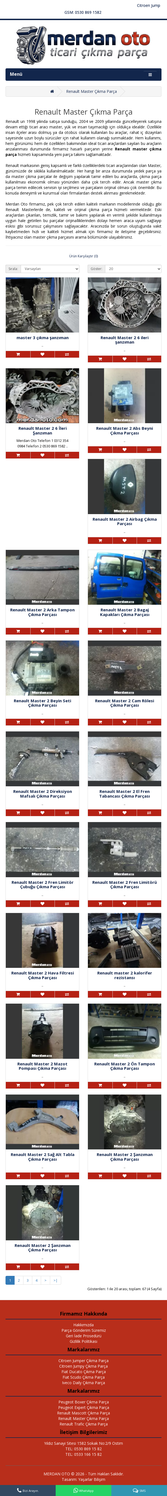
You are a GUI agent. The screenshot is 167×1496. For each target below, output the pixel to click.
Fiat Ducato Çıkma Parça (83, 1371)
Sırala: (13, 268)
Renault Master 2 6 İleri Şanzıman (42, 430)
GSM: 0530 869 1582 (82, 12)
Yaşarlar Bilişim (91, 1479)
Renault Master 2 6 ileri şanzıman (125, 340)
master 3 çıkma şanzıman (43, 337)
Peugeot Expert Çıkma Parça (83, 1407)
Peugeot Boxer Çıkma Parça (83, 1402)
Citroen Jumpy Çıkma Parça (83, 1366)
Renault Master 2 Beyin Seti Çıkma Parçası (42, 703)
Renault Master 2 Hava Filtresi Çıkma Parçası (42, 975)
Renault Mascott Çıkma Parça (83, 1413)
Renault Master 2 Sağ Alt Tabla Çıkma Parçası (42, 1157)
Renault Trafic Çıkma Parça (84, 1424)
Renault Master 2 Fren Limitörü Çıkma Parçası (124, 884)
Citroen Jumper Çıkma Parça (83, 1360)
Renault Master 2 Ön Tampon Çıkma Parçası (124, 1066)
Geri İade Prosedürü (83, 1335)
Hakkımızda (83, 1324)
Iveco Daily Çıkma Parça (83, 1382)
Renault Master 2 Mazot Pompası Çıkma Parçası (42, 1066)
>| (55, 1280)
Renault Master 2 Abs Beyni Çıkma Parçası (124, 430)
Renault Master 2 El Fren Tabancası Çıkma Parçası (124, 793)
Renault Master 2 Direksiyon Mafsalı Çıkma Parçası (42, 793)
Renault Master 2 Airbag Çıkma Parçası (125, 521)
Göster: (96, 268)
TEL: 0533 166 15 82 (83, 1454)
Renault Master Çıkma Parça (91, 91)
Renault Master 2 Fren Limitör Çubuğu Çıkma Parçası (43, 884)
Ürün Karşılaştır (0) (83, 256)
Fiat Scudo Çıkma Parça (84, 1377)
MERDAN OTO (57, 1473)
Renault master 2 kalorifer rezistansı (124, 975)
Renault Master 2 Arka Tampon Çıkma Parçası (42, 612)
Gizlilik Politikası (83, 1341)
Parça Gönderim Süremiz (83, 1330)
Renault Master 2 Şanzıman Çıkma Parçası (125, 1157)
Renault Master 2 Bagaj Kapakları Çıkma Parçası (124, 612)
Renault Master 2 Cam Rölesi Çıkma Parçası (124, 703)
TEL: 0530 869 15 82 (83, 1448)
